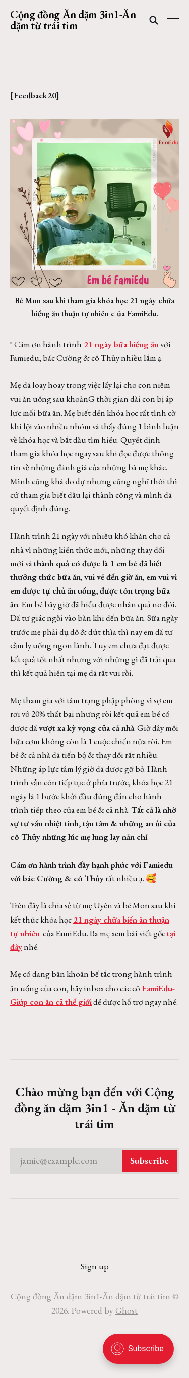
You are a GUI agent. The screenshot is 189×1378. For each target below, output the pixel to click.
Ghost (126, 1310)
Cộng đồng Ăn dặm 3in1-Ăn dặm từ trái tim (73, 20)
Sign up (95, 1266)
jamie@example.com (98, 1161)
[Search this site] (153, 20)
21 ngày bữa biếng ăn (120, 344)
